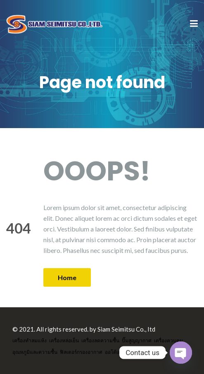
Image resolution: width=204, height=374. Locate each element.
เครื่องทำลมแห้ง (29, 340)
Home (67, 277)
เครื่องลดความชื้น (100, 340)
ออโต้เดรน (116, 352)
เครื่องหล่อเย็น (64, 340)
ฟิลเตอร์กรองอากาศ (81, 352)
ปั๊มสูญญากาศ (137, 340)
